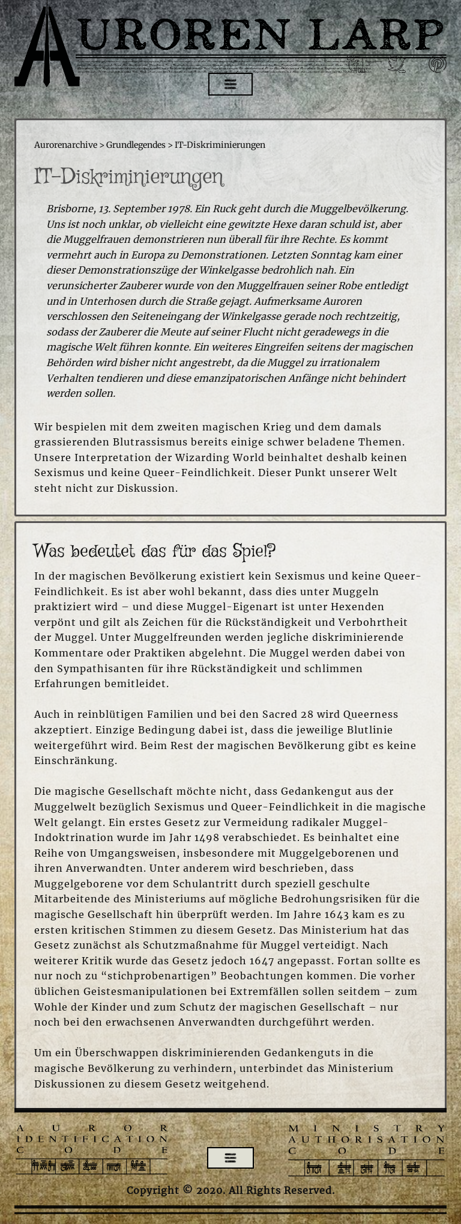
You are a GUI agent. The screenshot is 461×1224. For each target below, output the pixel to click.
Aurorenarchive (65, 144)
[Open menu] (230, 84)
